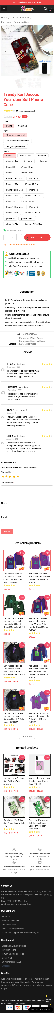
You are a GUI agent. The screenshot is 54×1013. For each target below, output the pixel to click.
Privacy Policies (9, 925)
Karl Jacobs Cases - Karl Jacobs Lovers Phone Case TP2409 (39, 781)
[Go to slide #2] (34, 83)
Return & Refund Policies (13, 954)
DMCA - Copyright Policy (13, 929)
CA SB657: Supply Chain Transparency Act (21, 933)
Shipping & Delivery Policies (14, 946)
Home (4, 17)
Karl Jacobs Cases (20, 17)
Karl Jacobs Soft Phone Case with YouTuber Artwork (13, 781)
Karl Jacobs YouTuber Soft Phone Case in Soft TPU (14, 823)
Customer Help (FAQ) (11, 962)
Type (5, 121)
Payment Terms (9, 950)
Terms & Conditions (10, 921)
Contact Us (7, 958)
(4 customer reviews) (25, 111)
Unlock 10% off (48, 1001)
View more (27, 736)
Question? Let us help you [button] (41, 1010)
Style (5, 130)
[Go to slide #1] (19, 83)
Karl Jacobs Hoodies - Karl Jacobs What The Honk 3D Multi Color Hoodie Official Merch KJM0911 (38, 671)
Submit (7, 531)
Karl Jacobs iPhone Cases (30, 338)
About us (6, 917)
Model (6, 151)
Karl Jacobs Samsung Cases (15, 22)
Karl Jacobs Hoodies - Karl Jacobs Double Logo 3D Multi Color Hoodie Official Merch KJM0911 (38, 624)
